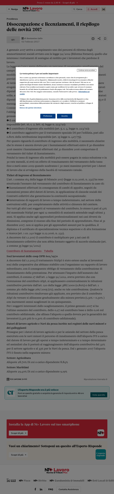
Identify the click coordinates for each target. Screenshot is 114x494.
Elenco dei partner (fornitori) (30, 108)
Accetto (64, 116)
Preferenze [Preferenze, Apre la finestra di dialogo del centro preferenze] (47, 116)
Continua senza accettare (86, 70)
